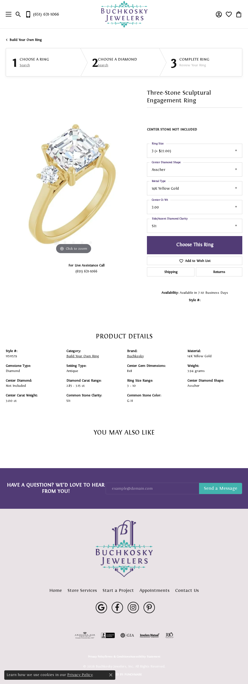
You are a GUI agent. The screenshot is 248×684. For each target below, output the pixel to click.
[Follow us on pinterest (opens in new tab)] (149, 607)
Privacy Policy (96, 656)
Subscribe (220, 488)
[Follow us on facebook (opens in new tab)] (117, 607)
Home (55, 590)
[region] (73, 187)
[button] (18, 14)
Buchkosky (135, 356)
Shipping (170, 272)
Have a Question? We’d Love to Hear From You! (55, 488)
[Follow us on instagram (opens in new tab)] (133, 607)
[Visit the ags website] (84, 635)
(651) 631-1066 (86, 271)
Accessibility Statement (145, 656)
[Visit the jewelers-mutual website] (149, 635)
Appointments (154, 590)
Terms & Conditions (117, 656)
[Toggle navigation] (7, 14)
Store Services (82, 590)
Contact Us (187, 590)
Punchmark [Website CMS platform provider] (133, 674)
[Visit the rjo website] (169, 635)
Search (25, 65)
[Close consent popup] (110, 675)
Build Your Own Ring (26, 40)
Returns (219, 272)
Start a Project (118, 590)
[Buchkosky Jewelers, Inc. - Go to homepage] (124, 548)
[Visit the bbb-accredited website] (108, 635)
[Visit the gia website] (127, 635)
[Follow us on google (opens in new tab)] (101, 607)
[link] (42, 14)
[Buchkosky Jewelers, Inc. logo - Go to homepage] (124, 14)
